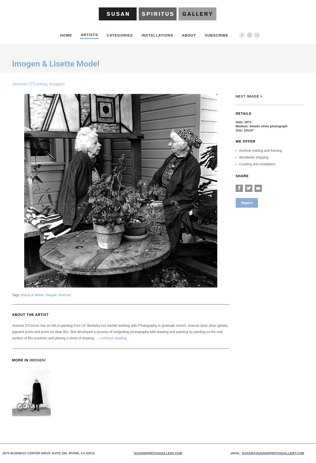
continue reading (113, 338)
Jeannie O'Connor (29, 84)
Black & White (32, 295)
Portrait (65, 295)
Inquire (247, 203)
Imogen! (57, 84)
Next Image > (249, 96)
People (51, 295)
